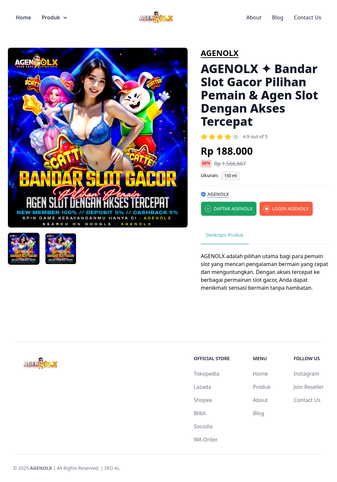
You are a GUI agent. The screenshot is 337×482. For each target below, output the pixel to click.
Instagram (306, 373)
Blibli (200, 413)
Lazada (202, 386)
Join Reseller (309, 386)
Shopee (203, 400)
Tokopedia (207, 373)
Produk (54, 17)
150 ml (230, 175)
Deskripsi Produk (225, 235)
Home (23, 17)
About (253, 17)
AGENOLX (220, 52)
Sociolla (203, 426)
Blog (277, 17)
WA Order (206, 439)
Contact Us (307, 17)
